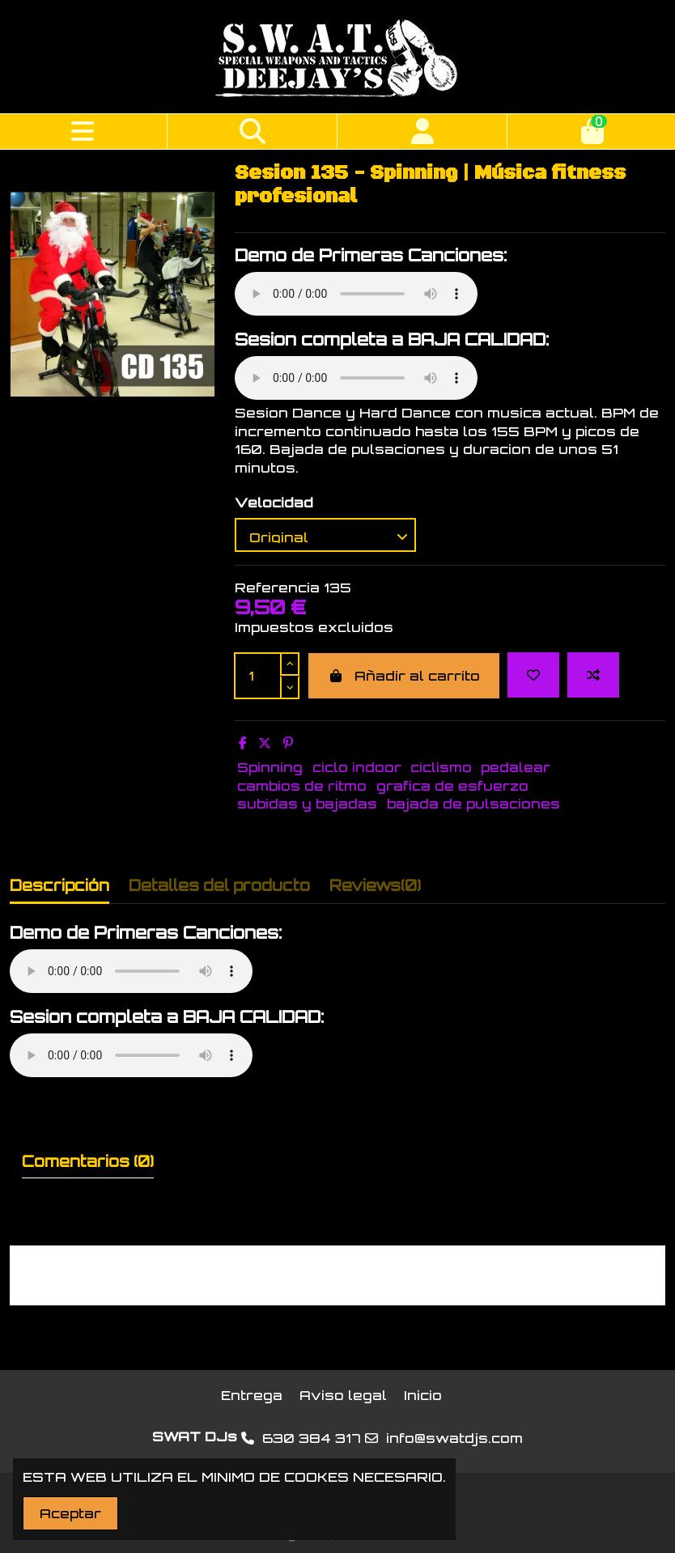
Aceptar (70, 1513)
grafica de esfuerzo (452, 786)
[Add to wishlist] (533, 675)
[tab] (375, 889)
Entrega (251, 1395)
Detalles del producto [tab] (219, 885)
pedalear (515, 767)
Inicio (423, 1395)
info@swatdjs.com (454, 1438)
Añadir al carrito (404, 676)
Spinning (270, 767)
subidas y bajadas (307, 804)
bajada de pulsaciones (473, 804)
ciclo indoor (356, 767)
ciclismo (441, 767)
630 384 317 (311, 1438)
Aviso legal (343, 1395)
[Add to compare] (593, 675)
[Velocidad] (325, 535)
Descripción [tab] (59, 885)
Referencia (277, 587)
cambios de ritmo (302, 786)
